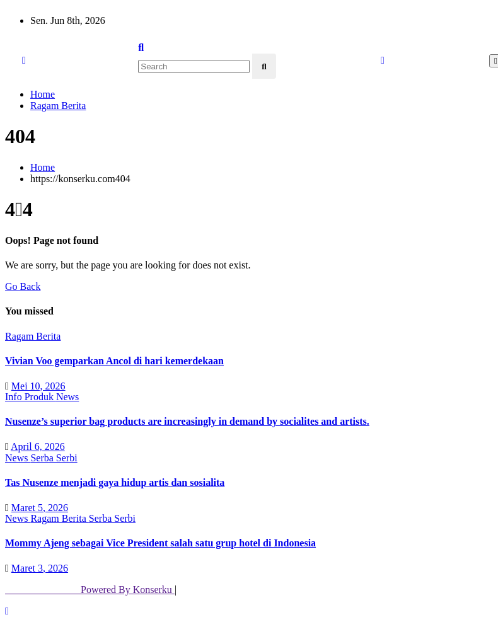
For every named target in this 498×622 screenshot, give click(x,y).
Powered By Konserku (90, 589)
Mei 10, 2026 (38, 385)
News (67, 396)
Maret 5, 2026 (39, 507)
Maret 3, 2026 (39, 568)
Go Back (22, 286)
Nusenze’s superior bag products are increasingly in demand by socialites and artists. (187, 421)
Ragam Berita (58, 105)
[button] (141, 47)
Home (42, 94)
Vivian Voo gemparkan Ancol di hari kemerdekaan (114, 360)
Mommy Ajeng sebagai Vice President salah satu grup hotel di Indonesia (160, 543)
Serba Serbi (53, 457)
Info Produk (30, 396)
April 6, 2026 (38, 446)
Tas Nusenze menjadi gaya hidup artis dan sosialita (114, 482)
